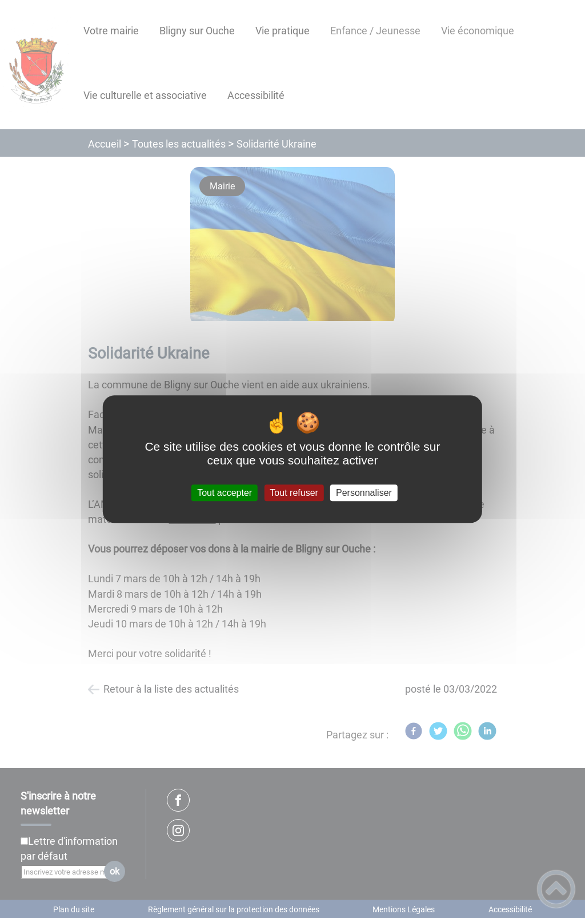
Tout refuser (294, 493)
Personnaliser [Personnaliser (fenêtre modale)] (364, 493)
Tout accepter (224, 493)
